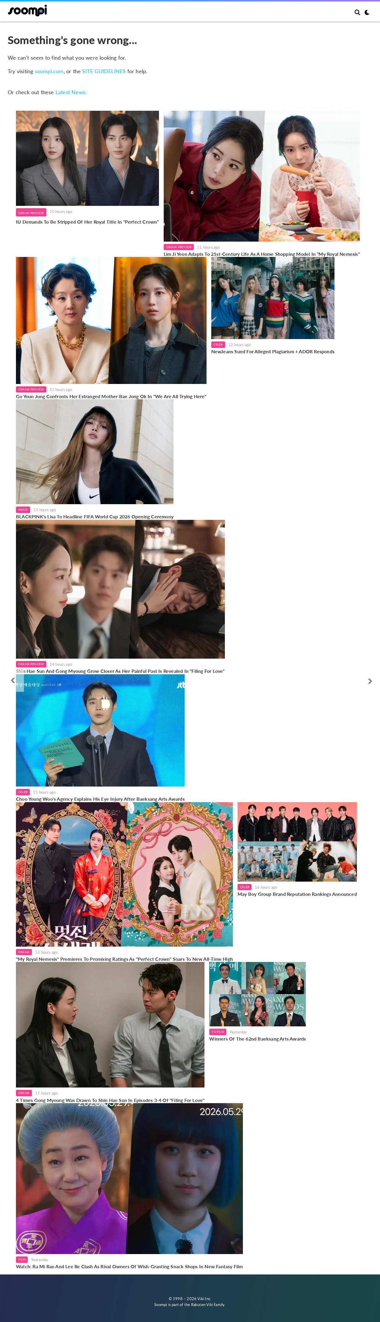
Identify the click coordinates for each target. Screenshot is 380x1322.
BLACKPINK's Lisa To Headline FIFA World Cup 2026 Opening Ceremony (94, 516)
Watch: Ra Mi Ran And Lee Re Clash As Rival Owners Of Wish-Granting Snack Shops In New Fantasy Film (129, 1266)
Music (23, 509)
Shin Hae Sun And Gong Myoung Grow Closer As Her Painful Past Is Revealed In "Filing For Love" (120, 671)
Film (21, 1259)
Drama (24, 952)
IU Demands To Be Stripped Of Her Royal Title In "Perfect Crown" (87, 221)
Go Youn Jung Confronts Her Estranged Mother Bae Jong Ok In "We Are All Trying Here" (111, 396)
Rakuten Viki (202, 1304)
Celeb (218, 344)
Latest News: (71, 92)
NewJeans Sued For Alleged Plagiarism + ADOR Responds (272, 351)
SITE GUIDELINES (104, 71)
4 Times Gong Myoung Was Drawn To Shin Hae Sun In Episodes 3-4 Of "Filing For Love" (110, 1100)
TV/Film (218, 1031)
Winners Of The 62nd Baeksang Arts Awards (257, 1038)
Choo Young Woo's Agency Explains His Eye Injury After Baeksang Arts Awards (100, 799)
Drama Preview (31, 213)
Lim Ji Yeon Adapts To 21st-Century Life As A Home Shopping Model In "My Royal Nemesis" (262, 254)
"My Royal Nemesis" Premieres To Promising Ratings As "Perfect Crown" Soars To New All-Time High (124, 959)
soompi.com (49, 71)
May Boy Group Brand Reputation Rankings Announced (297, 894)
